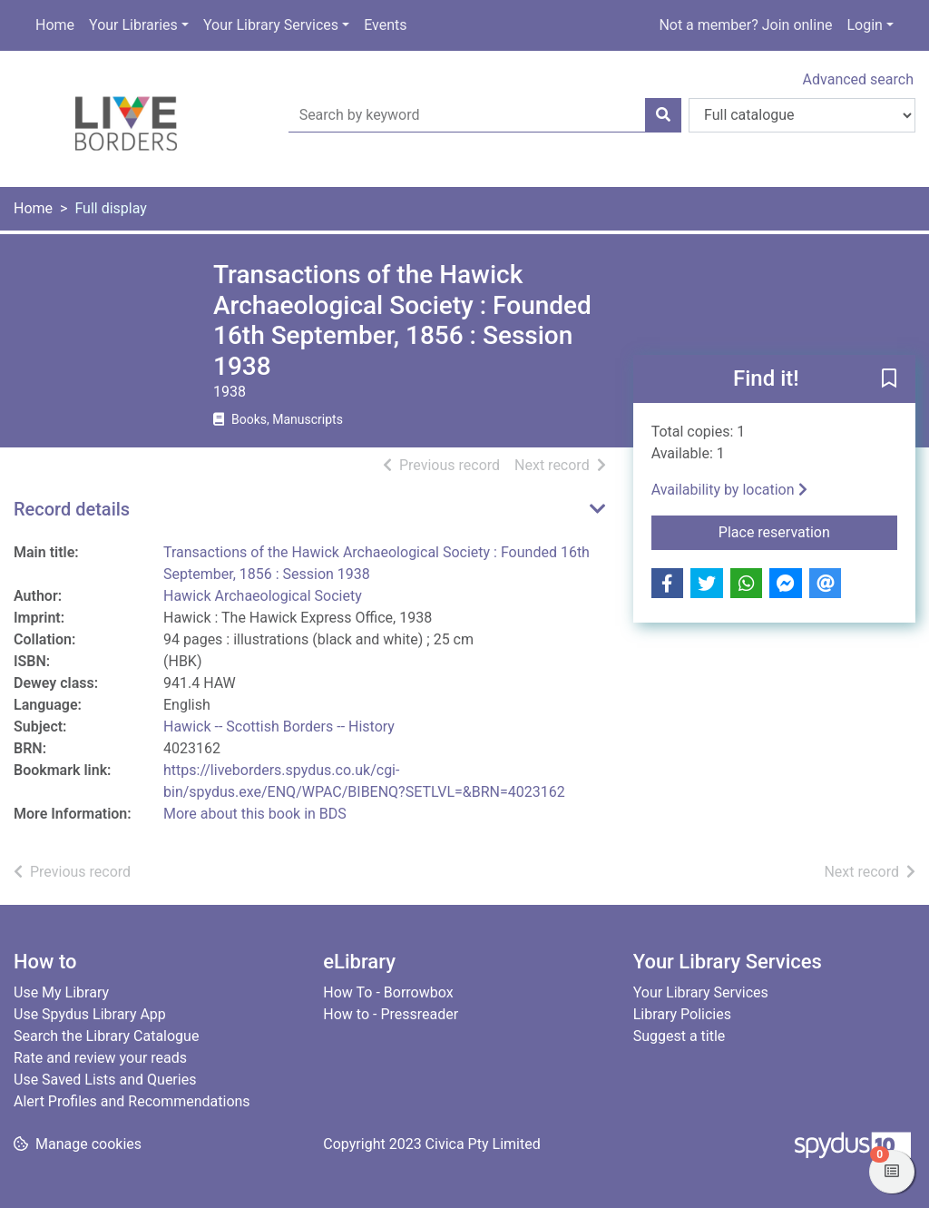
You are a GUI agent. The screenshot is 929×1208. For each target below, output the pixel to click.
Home (54, 25)
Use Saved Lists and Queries (105, 1079)
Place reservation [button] (808, 531)
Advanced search (858, 79)
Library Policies (682, 1014)
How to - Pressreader (390, 1014)
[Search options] (802, 115)
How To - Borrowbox (388, 992)
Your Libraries (133, 25)
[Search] (663, 115)
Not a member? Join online (745, 25)
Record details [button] (72, 509)
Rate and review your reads (100, 1057)
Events (385, 25)
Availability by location (729, 489)
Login (864, 25)
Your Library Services (270, 25)
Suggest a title (679, 1036)
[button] (889, 380)
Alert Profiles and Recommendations (132, 1101)
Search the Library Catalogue (106, 1036)
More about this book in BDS (255, 813)
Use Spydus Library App (90, 1014)
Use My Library (61, 992)
